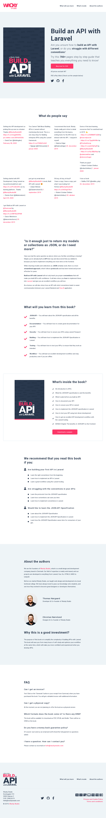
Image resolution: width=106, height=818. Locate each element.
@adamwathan (85, 154)
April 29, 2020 (8, 198)
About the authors (96, 6)
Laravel (30, 281)
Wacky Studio (45, 569)
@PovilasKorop (85, 143)
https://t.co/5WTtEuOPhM (12, 214)
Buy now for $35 (62, 66)
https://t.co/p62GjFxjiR (89, 146)
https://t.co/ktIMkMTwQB (90, 135)
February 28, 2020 (10, 143)
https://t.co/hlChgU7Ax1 (63, 190)
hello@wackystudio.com (54, 746)
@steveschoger (85, 157)
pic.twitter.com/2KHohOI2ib (13, 138)
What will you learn (67, 6)
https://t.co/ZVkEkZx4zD (38, 143)
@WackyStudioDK (15, 132)
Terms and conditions (95, 801)
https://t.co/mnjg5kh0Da (12, 135)
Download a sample (65, 432)
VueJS (61, 288)
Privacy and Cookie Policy (93, 799)
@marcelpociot (85, 138)
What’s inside (81, 6)
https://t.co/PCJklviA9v (11, 187)
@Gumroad (7, 208)
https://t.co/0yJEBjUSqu (89, 152)
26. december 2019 (87, 184)
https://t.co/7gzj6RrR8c (89, 140)
